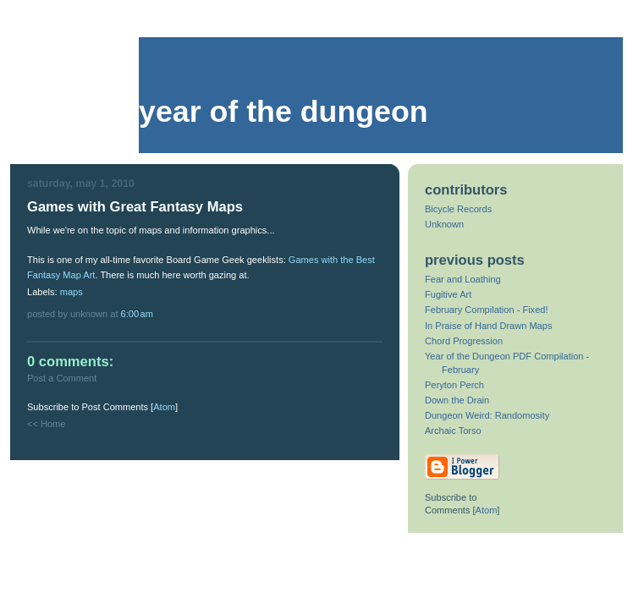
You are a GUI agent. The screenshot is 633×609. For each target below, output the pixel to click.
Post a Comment (61, 378)
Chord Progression (464, 341)
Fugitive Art (448, 294)
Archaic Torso (453, 430)
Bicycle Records (458, 209)
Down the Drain (457, 400)
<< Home (46, 424)
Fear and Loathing (463, 279)
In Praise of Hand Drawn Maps (488, 326)
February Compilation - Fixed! (486, 309)
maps (71, 292)
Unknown (444, 224)
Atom (164, 407)
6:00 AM (137, 314)
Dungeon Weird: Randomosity (487, 415)
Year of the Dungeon (283, 112)
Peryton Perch (454, 385)
